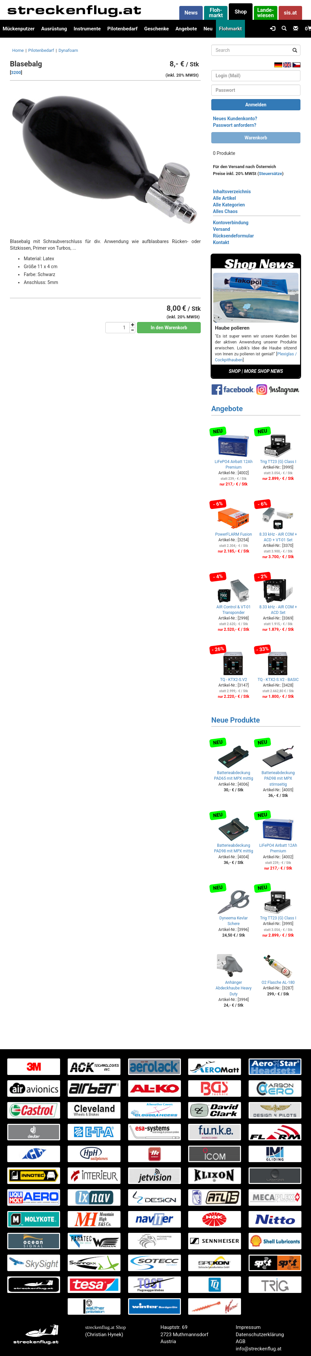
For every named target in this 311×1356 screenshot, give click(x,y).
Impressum (248, 1327)
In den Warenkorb (169, 327)
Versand (221, 229)
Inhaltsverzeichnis (232, 191)
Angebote (186, 29)
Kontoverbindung (231, 222)
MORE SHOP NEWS (263, 371)
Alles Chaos (225, 211)
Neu (207, 29)
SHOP (235, 371)
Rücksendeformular (233, 235)
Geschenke (156, 29)
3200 (16, 72)
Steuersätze (270, 173)
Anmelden (255, 104)
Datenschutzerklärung (260, 1335)
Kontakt (221, 242)
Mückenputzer (19, 29)
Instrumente (87, 29)
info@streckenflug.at (259, 1349)
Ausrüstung (54, 29)
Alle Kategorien (229, 204)
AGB (240, 1341)
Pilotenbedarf (122, 29)
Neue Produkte (235, 720)
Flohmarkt (230, 29)
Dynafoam (68, 50)
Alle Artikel (224, 198)
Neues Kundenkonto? (235, 118)
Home (18, 50)
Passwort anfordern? (234, 125)
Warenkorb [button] (256, 137)
